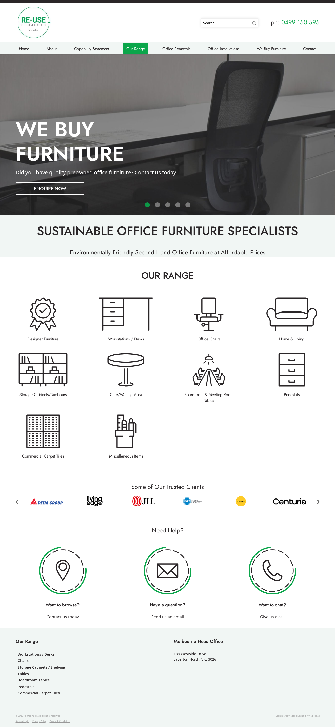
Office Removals (176, 49)
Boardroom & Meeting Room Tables (208, 397)
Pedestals (292, 395)
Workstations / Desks (126, 339)
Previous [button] (17, 502)
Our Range (135, 49)
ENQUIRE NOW (50, 188)
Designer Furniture (43, 339)
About (51, 49)
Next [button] (318, 502)
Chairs (23, 660)
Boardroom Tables (34, 680)
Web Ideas (314, 715)
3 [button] (167, 204)
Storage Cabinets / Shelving (41, 667)
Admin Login (22, 721)
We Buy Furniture (271, 49)
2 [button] (157, 204)
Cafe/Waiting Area (126, 395)
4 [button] (177, 204)
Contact (309, 49)
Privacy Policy (39, 721)
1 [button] (147, 204)
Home (24, 49)
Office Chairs (209, 339)
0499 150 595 (300, 22)
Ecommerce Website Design (290, 715)
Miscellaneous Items (126, 456)
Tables (23, 673)
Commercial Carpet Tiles (43, 456)
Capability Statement (91, 49)
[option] (167, 134)
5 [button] (187, 204)
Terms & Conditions (60, 721)
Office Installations (223, 49)
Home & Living (291, 339)
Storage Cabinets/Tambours (43, 395)
